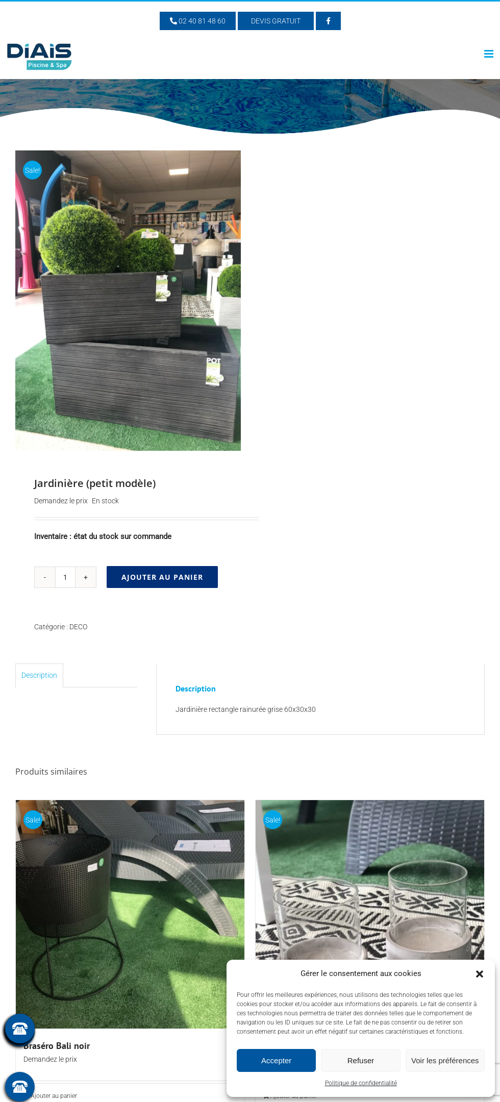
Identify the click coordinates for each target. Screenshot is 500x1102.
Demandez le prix (61, 501)
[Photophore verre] (370, 914)
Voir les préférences (445, 1060)
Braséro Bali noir (56, 1046)
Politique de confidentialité (361, 1083)
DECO (78, 627)
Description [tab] (39, 675)
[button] (479, 974)
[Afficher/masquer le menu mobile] (489, 53)
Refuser (360, 1060)
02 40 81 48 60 (198, 21)
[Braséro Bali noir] (130, 914)
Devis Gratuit (276, 21)
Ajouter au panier (162, 577)
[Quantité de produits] (65, 577)
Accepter (276, 1060)
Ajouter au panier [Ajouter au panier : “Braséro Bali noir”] (54, 1095)
